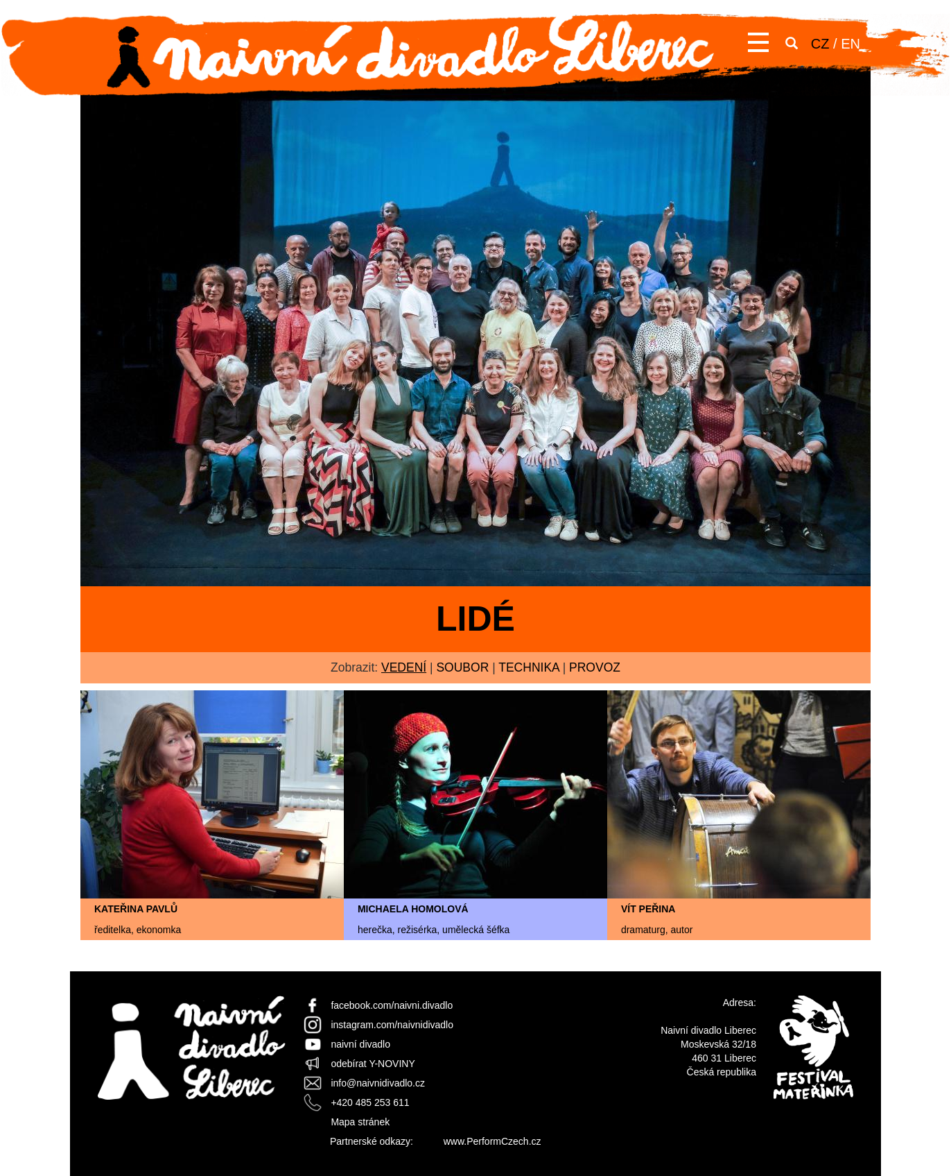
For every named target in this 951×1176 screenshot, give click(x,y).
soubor (462, 667)
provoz (594, 667)
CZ (820, 43)
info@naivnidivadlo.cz (378, 1083)
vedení (403, 667)
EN (850, 43)
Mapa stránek (360, 1121)
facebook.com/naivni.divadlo (392, 1005)
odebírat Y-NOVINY (373, 1063)
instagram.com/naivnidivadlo (392, 1024)
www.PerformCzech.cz (492, 1141)
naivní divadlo (360, 1044)
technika (528, 667)
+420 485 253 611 (370, 1102)
